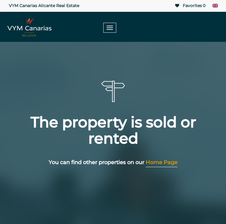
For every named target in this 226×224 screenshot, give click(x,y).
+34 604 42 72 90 (196, 18)
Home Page (161, 162)
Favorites (189, 5)
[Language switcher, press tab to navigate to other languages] (215, 6)
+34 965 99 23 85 (145, 18)
